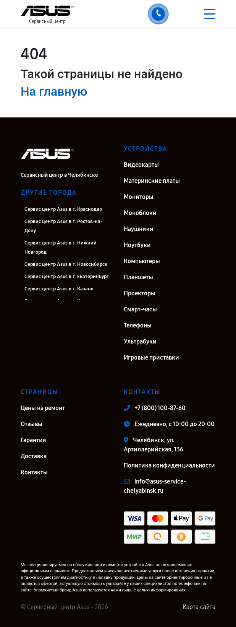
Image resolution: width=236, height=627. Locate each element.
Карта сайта (199, 607)
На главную (54, 91)
